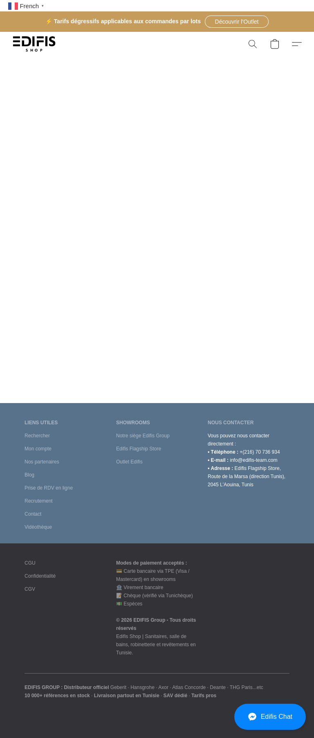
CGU (30, 563)
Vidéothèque (38, 527)
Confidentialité (40, 576)
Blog (29, 475)
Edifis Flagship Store (138, 449)
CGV (30, 589)
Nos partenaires (42, 462)
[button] (237, 22)
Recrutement (39, 501)
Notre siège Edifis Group (143, 436)
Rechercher (37, 436)
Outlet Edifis (129, 462)
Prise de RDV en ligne (49, 488)
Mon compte (38, 449)
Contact (33, 514)
